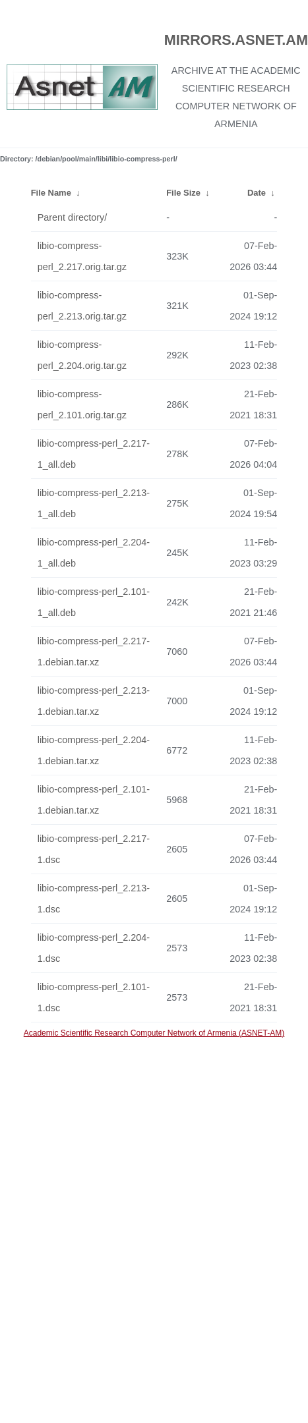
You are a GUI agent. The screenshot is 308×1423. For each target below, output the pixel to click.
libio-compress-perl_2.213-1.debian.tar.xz (94, 701)
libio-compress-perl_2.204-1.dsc (94, 948)
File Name (51, 193)
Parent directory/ (73, 217)
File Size (183, 193)
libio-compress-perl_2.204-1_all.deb (94, 553)
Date (256, 193)
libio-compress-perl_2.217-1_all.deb (94, 454)
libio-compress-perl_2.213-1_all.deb (94, 503)
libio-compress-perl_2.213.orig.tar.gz (82, 305)
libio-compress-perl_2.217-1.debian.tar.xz (94, 651)
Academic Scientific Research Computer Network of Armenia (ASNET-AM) (154, 1033)
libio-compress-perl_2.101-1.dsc (94, 997)
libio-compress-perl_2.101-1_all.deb (94, 602)
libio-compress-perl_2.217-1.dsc (94, 849)
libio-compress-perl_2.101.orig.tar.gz (82, 404)
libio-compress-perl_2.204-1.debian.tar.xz (94, 750)
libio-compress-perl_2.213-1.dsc (94, 898)
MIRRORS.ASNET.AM (236, 40)
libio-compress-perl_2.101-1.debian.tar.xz (94, 800)
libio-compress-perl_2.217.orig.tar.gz (82, 256)
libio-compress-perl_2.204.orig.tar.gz (82, 355)
